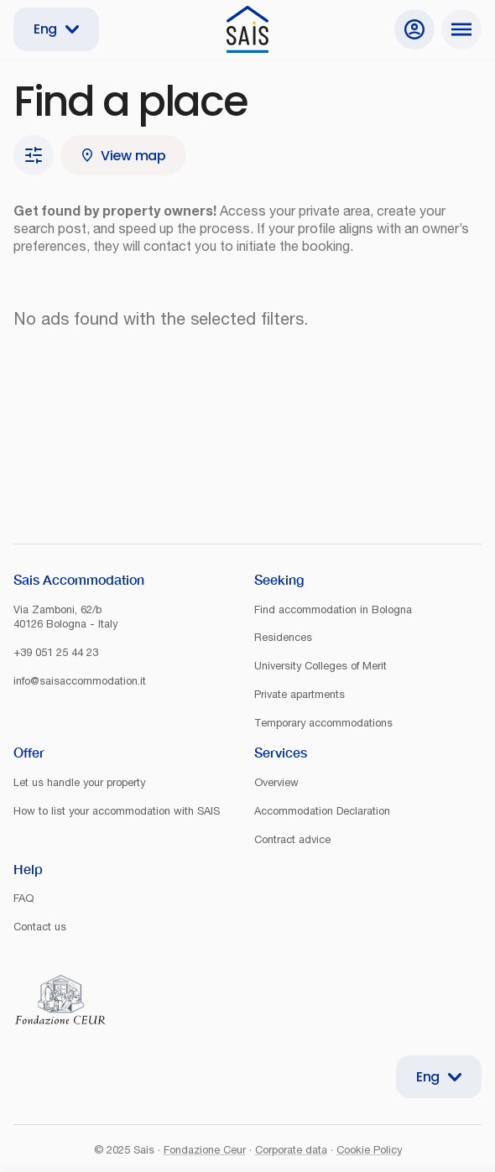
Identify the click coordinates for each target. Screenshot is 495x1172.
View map (123, 155)
